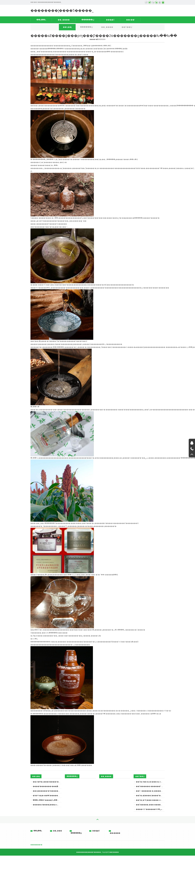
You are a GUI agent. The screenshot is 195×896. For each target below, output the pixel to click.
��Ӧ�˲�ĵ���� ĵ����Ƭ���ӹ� (150, 795)
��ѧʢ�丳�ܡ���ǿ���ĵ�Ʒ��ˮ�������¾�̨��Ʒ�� (47, 782)
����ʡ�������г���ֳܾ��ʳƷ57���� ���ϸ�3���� (47, 786)
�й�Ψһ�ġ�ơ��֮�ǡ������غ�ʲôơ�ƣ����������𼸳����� (47, 795)
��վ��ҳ (41, 20)
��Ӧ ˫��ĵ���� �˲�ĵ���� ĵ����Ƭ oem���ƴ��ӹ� (150, 791)
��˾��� (56, 831)
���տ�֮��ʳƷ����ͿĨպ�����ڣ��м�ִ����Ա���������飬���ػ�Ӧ (47, 800)
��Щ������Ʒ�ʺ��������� (47, 791)
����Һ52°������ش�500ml (149, 809)
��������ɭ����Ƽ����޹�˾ (62, 10)
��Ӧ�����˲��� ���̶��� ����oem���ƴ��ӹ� (150, 805)
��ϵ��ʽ (130, 20)
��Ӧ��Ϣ (127, 27)
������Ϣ (87, 20)
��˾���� (64, 20)
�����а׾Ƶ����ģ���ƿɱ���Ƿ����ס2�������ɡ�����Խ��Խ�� (47, 805)
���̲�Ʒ (110, 20)
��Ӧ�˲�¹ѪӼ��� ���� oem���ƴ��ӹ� (150, 800)
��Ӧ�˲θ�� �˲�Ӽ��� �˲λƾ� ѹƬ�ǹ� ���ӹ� (150, 782)
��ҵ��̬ (67, 27)
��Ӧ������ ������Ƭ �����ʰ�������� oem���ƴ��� (150, 786)
